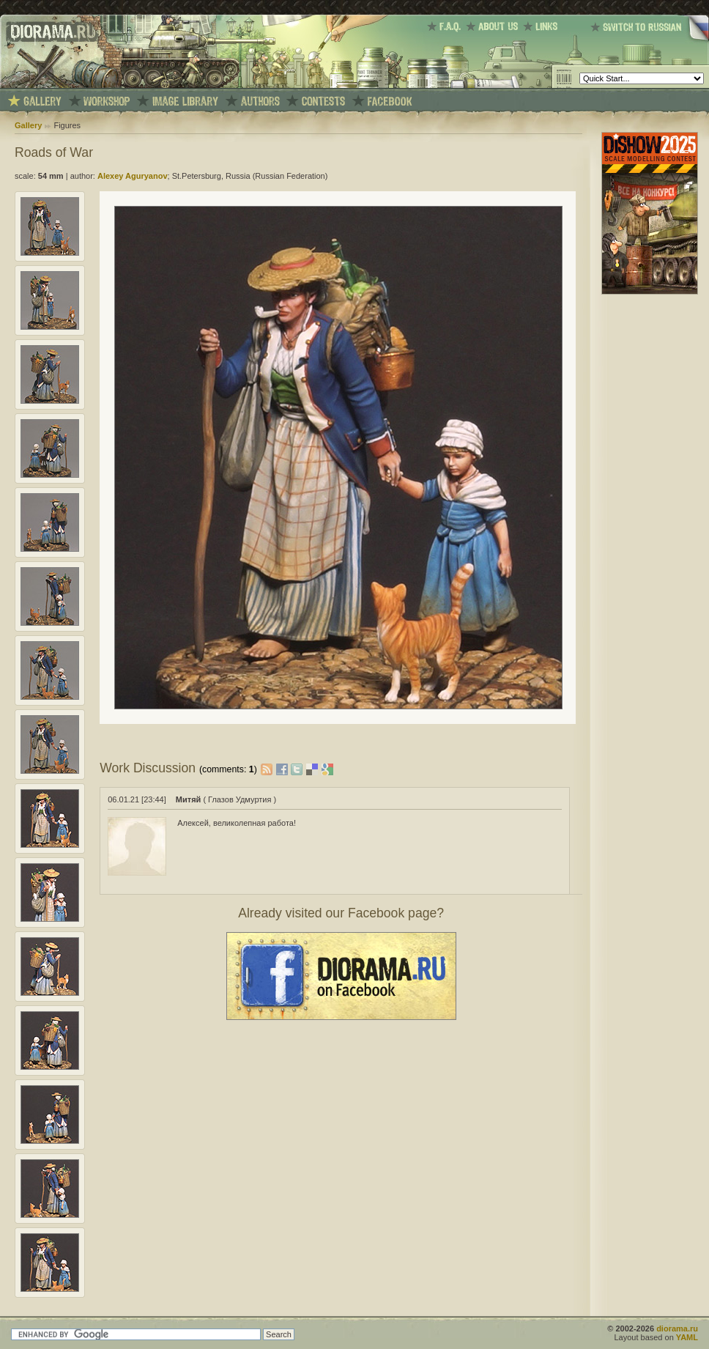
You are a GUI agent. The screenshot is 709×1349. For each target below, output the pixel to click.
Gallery (28, 125)
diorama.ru (677, 1328)
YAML (687, 1337)
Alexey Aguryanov (132, 175)
